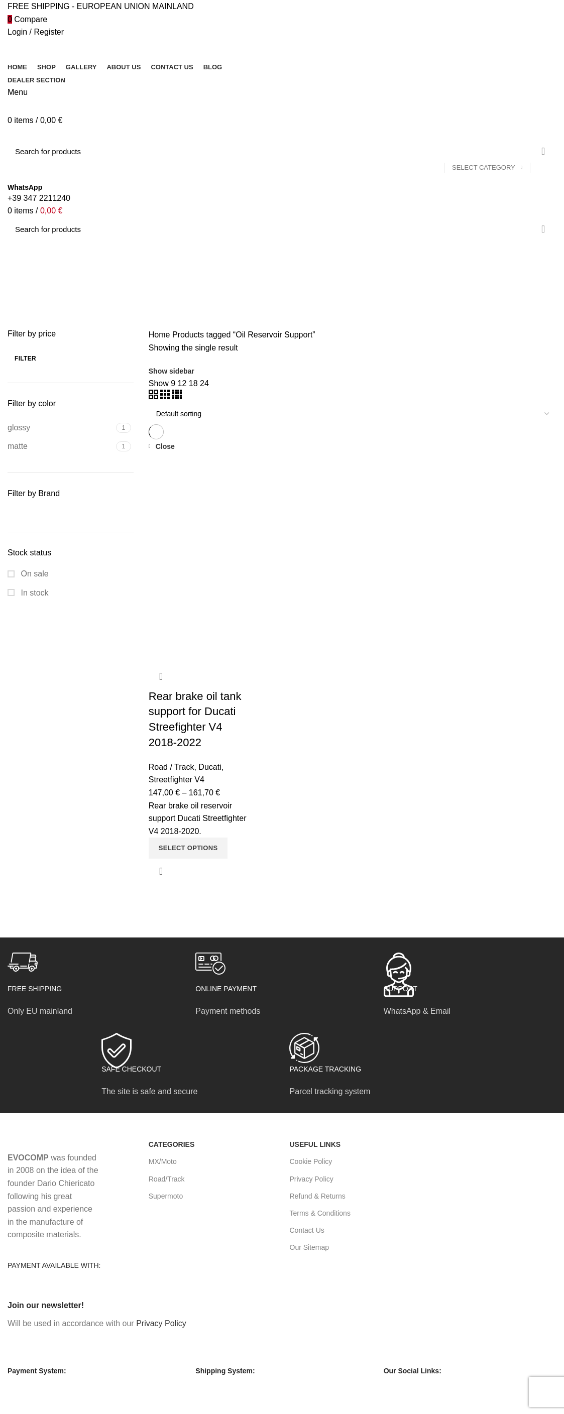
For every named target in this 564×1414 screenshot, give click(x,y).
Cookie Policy (311, 1161)
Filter (25, 358)
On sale (34, 573)
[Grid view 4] (177, 396)
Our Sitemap (309, 1247)
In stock (34, 592)
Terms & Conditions (320, 1213)
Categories (35, 302)
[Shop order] (352, 413)
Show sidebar (171, 371)
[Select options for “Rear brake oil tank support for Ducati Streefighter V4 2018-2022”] (188, 848)
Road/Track (167, 1179)
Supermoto (166, 1196)
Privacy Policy (311, 1179)
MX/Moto (163, 1161)
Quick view (161, 871)
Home (159, 334)
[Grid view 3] (166, 396)
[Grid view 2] (154, 396)
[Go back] (20, 253)
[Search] (282, 151)
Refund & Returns (318, 1196)
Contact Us (307, 1230)
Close (165, 446)
